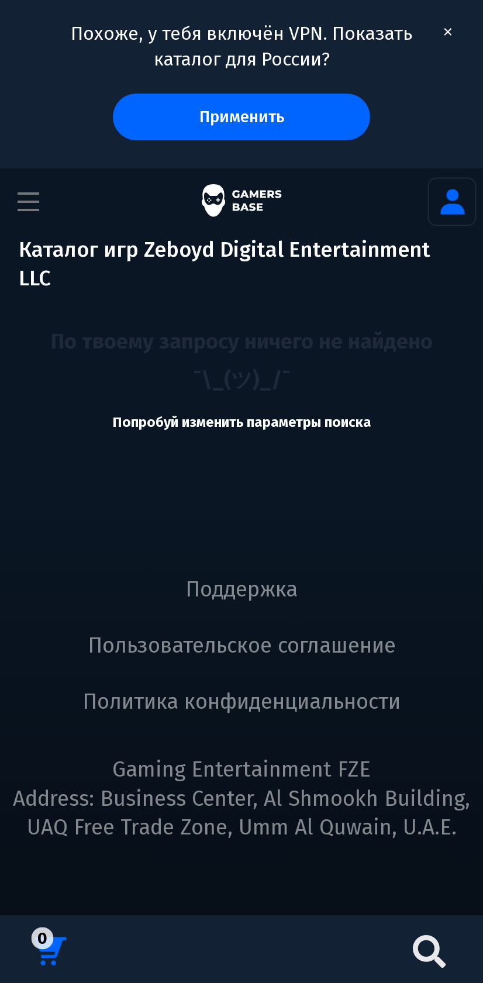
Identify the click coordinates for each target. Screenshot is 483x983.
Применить (241, 116)
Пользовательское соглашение (242, 645)
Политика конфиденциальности (241, 702)
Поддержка (241, 589)
